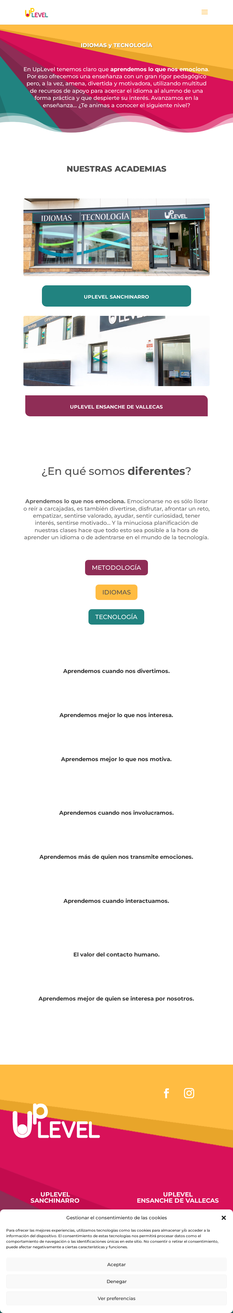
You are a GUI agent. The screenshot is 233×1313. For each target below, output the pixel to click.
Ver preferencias (117, 1298)
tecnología (116, 617)
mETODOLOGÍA (116, 567)
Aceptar (116, 1264)
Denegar (117, 1281)
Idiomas (116, 592)
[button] (224, 1218)
